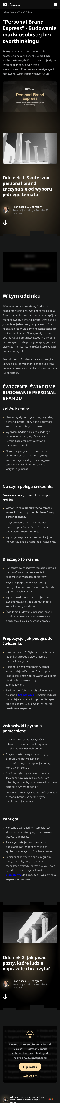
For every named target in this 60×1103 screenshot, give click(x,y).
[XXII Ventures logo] (11, 4)
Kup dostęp (30, 1067)
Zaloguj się (30, 1075)
